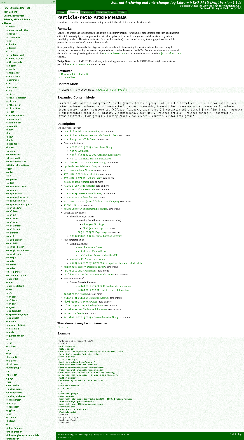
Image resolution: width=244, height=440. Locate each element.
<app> (9, 83)
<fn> (8, 371)
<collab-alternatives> (16, 186)
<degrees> (11, 307)
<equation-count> (15, 335)
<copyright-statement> (17, 250)
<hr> (8, 424)
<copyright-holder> (15, 246)
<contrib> (10, 236)
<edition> (11, 321)
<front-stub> (12, 385)
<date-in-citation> (15, 285)
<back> (9, 129)
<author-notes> (13, 118)
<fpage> (10, 378)
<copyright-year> (14, 253)
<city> (9, 168)
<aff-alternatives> (15, 54)
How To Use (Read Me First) (17, 7)
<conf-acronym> (14, 207)
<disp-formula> (13, 310)
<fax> (9, 349)
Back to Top (235, 434)
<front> (10, 381)
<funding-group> (14, 388)
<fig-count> (11, 356)
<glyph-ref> (11, 410)
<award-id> (11, 125)
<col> (8, 175)
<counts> (10, 268)
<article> (10, 94)
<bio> (9, 133)
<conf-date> (12, 211)
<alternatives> (13, 72)
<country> (11, 264)
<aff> (9, 51)
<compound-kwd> (14, 193)
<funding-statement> (17, 396)
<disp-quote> (12, 317)
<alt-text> (11, 65)
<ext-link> (11, 346)
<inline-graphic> (14, 431)
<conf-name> (12, 218)
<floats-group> (13, 367)
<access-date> (13, 37)
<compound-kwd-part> (17, 197)
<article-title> (13, 108)
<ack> (9, 40)
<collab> (10, 182)
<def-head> (12, 296)
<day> (9, 289)
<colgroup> (11, 179)
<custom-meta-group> (17, 275)
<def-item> (11, 300)
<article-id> (11, 101)
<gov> (9, 413)
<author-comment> (15, 115)
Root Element (10, 11)
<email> (10, 332)
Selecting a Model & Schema (18, 19)
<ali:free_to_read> (15, 58)
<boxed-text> (12, 143)
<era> (9, 339)
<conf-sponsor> (13, 225)
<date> (9, 282)
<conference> (12, 232)
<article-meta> (13, 104)
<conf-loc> (11, 214)
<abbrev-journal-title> (17, 30)
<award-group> (13, 122)
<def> (9, 293)
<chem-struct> (13, 157)
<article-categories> (16, 97)
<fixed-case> (12, 364)
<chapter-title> (13, 154)
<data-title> (12, 278)
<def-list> (11, 303)
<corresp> (11, 257)
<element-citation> (15, 325)
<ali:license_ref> (14, 62)
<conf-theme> (13, 229)
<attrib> (10, 111)
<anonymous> (13, 79)
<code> (9, 172)
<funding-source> (14, 392)
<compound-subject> (16, 200)
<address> (11, 47)
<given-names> (13, 399)
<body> (9, 136)
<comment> (12, 190)
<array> (9, 90)
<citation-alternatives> (17, 165)
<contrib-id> (12, 243)
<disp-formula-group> (17, 314)
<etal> (9, 342)
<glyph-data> (12, 406)
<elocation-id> (13, 328)
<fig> (8, 353)
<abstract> (11, 33)
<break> (10, 147)
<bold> (9, 140)
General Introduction (14, 15)
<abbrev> (10, 26)
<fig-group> (11, 360)
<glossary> (11, 403)
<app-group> (12, 87)
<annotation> (13, 76)
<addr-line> (11, 44)
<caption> (11, 150)
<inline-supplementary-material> (22, 435)
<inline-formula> (14, 428)
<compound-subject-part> (19, 204)
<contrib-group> (14, 239)
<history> (10, 420)
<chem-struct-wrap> (16, 161)
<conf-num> (12, 222)
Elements (8, 23)
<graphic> (11, 417)
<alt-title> (11, 69)
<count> (10, 261)
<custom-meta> (14, 271)
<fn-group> (11, 374)
